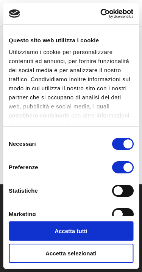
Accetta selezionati (71, 253)
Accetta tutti (71, 231)
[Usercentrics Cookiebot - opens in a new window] (101, 14)
